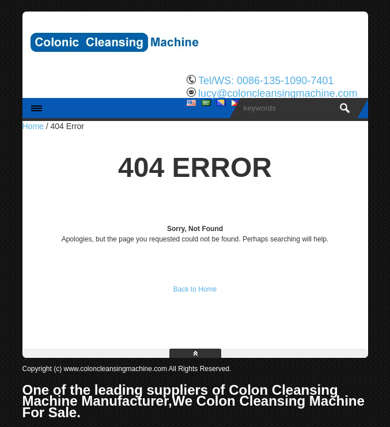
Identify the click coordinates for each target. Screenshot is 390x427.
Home (33, 126)
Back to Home (195, 289)
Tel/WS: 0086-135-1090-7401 (266, 80)
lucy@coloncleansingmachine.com (277, 93)
